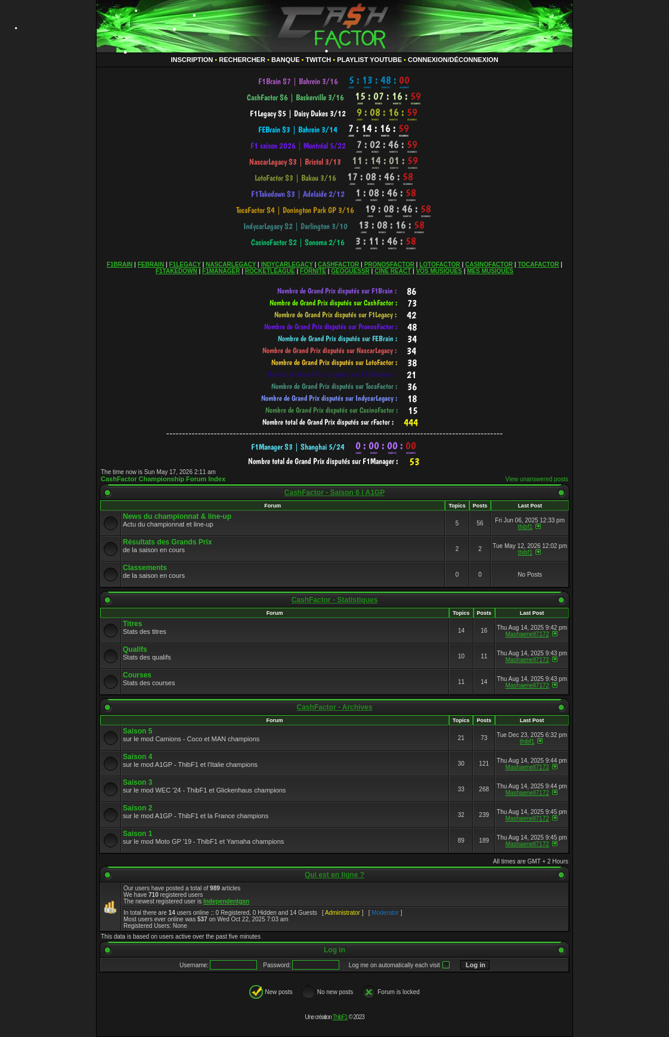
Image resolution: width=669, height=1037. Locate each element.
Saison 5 (137, 731)
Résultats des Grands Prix (167, 542)
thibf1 (525, 527)
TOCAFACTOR (538, 264)
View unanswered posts (537, 479)
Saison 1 (137, 833)
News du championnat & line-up (177, 516)
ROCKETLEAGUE (270, 271)
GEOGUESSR (350, 271)
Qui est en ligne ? (334, 875)
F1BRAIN (119, 264)
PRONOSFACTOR (389, 264)
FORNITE (313, 271)
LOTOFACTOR (439, 264)
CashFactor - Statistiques (335, 600)
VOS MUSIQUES (439, 271)
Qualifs (135, 649)
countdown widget (335, 81)
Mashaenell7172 (527, 634)
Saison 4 (137, 757)
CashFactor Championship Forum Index (163, 478)
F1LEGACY (184, 264)
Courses (137, 675)
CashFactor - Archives (335, 707)
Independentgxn (226, 901)
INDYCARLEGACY (287, 264)
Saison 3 (137, 782)
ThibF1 (340, 1017)
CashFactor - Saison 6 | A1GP (334, 492)
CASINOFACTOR (489, 264)
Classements (145, 568)
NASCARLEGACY (231, 264)
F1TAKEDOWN (176, 271)
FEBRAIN (151, 264)
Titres (132, 624)
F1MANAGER (221, 271)
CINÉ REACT (392, 271)
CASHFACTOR (338, 264)
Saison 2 (137, 808)
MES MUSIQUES (490, 271)
